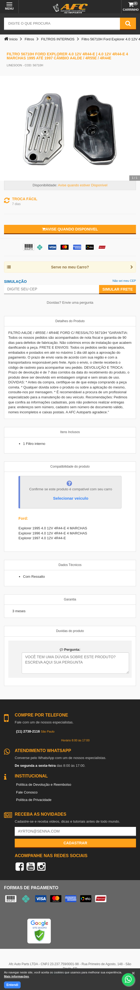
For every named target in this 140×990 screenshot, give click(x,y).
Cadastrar (75, 843)
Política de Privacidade (33, 800)
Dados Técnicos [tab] (70, 565)
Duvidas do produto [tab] (70, 631)
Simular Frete (117, 289)
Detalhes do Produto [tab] (70, 321)
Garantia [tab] (70, 599)
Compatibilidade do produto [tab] (70, 466)
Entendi (12, 985)
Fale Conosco (26, 792)
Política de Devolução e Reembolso (43, 785)
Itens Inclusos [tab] (70, 432)
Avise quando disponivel (70, 229)
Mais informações (16, 976)
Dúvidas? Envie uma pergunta (70, 303)
